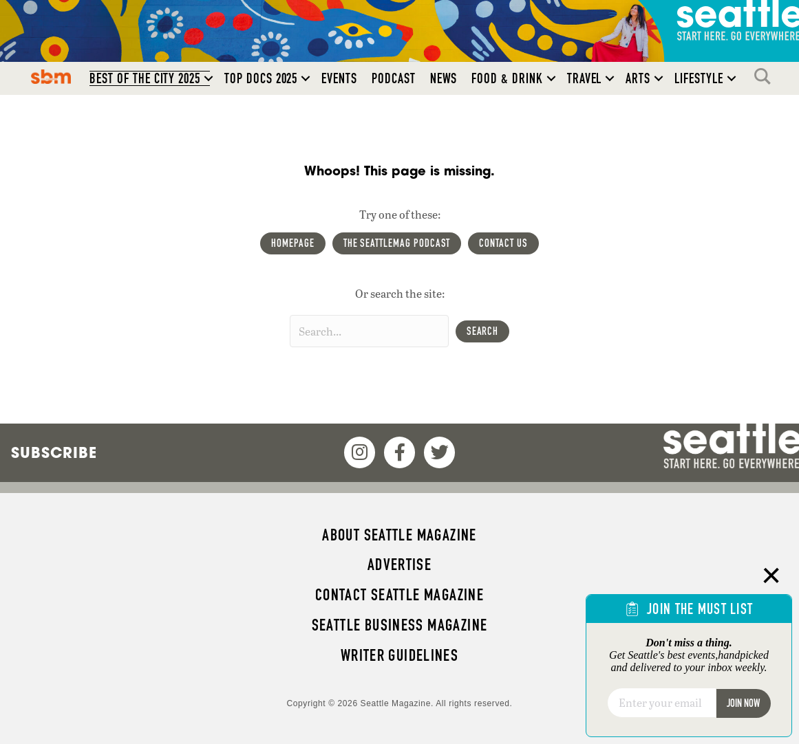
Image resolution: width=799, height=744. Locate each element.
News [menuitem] (444, 78)
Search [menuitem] (766, 76)
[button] (208, 78)
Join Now (743, 703)
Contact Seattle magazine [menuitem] (399, 594)
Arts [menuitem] (638, 78)
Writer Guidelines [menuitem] (400, 655)
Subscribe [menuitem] (54, 452)
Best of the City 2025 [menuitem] (144, 78)
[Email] (661, 703)
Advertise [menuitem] (399, 564)
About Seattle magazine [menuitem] (399, 535)
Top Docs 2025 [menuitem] (260, 78)
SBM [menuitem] (51, 76)
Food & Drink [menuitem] (506, 78)
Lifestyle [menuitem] (698, 78)
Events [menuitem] (339, 78)
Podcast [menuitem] (394, 78)
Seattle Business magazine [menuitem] (400, 625)
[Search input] (369, 331)
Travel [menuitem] (584, 78)
